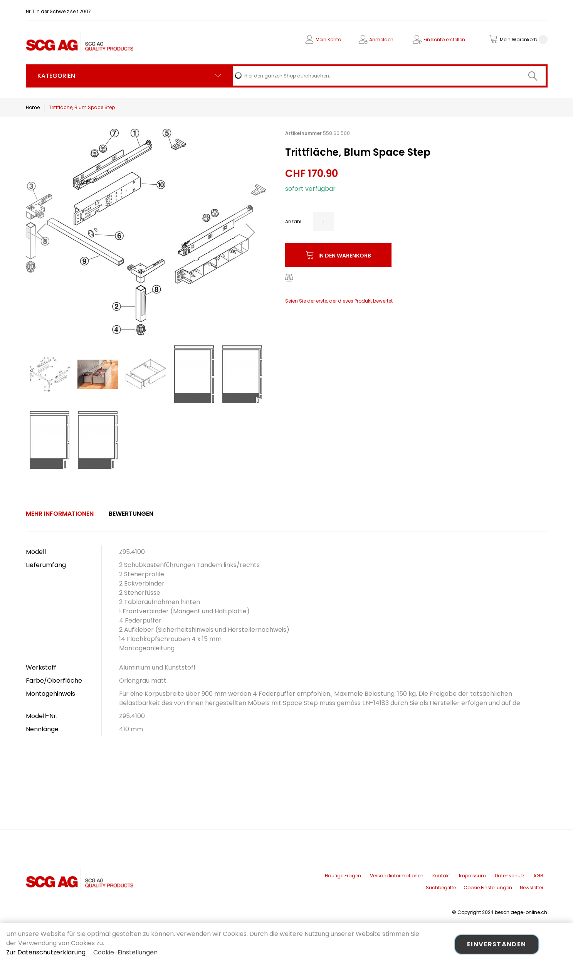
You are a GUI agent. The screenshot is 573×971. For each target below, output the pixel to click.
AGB (538, 875)
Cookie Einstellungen (488, 887)
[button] (41, 232)
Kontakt (441, 875)
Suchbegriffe (441, 887)
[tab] (60, 513)
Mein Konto (328, 39)
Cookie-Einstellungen (125, 952)
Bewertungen (131, 513)
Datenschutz (509, 875)
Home (33, 107)
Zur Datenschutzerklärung (46, 952)
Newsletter (531, 887)
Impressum (472, 875)
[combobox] (389, 76)
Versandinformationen (396, 875)
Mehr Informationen (60, 513)
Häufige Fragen (343, 875)
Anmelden (381, 39)
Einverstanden (496, 944)
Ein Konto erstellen (444, 39)
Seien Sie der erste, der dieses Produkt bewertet (339, 301)
